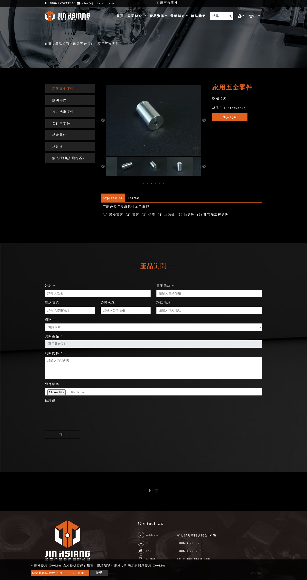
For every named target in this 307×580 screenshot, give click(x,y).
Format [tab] (134, 198)
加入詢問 (230, 117)
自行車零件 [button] (61, 123)
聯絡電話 (52, 302)
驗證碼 (50, 401)
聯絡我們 (198, 16)
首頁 (121, 16)
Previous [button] (103, 120)
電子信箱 (165, 285)
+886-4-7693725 (60, 3)
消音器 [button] (57, 146)
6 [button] (163, 184)
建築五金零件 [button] (63, 88)
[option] (128, 166)
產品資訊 (62, 43)
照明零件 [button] (59, 100)
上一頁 (153, 491)
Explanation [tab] (113, 198)
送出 (62, 434)
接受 (99, 573)
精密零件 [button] (59, 135)
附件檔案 (52, 384)
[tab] (70, 88)
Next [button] (204, 120)
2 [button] (148, 184)
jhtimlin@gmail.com (193, 558)
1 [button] (144, 184)
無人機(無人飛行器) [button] (68, 158)
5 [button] (159, 184)
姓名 (50, 285)
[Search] (221, 16)
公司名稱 (108, 302)
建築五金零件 (83, 43)
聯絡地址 (163, 302)
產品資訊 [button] (157, 16)
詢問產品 (53, 336)
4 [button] (155, 184)
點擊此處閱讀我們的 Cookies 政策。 (60, 573)
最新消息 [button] (177, 16)
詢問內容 (53, 353)
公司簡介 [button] (135, 16)
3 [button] (152, 184)
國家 (50, 319)
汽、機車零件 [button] (63, 111)
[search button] (229, 16)
